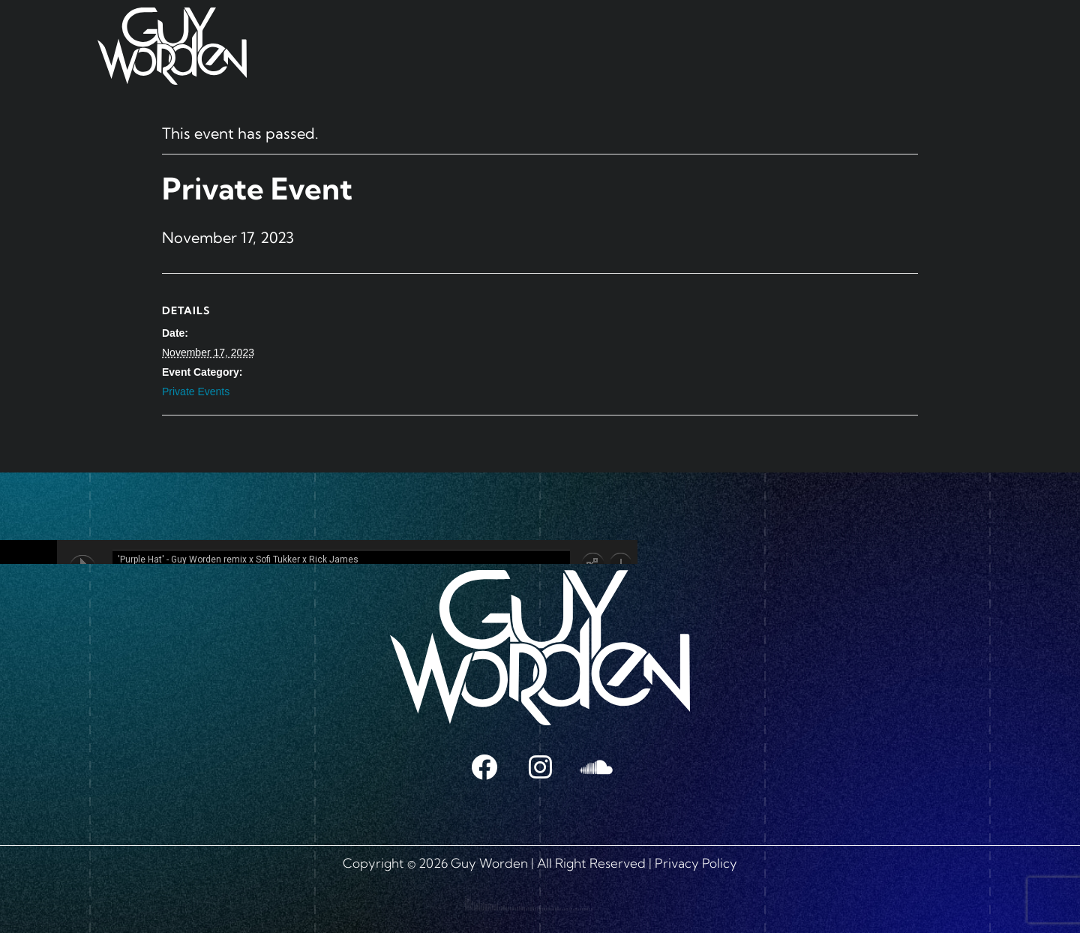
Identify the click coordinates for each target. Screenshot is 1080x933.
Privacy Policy (696, 863)
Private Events (196, 392)
